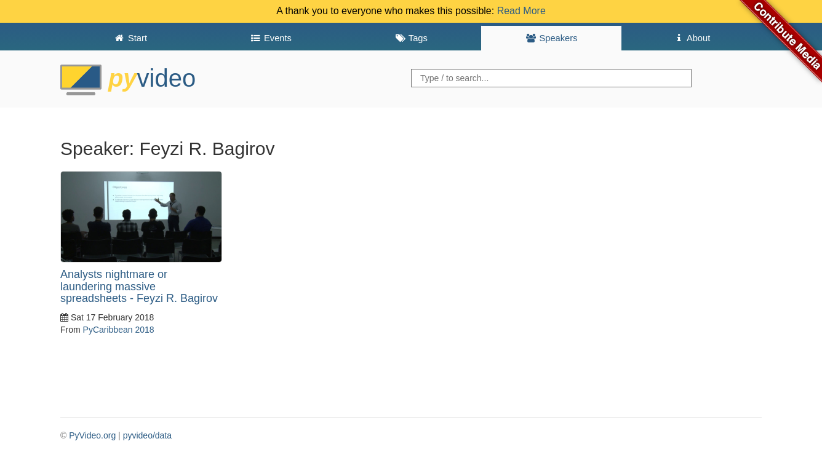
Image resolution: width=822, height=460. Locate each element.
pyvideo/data (147, 435)
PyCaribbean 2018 (118, 330)
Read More (521, 11)
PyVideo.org (92, 435)
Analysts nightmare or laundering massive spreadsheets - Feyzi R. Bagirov (139, 286)
